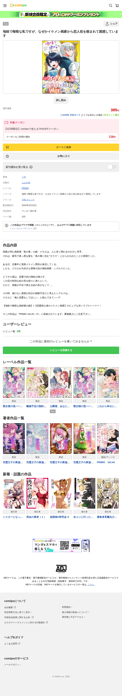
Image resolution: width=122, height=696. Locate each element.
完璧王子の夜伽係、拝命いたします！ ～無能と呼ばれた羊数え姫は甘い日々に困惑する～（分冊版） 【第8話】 (83, 462)
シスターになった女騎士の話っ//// (13, 517)
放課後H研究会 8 (59, 517)
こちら (91, 584)
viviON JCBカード (72, 115)
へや (24, 177)
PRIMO (25, 188)
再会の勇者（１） (36, 517)
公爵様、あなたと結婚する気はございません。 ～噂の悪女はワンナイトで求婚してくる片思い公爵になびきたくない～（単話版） (60, 406)
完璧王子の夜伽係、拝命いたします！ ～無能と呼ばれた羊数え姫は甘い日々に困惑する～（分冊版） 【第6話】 (36, 462)
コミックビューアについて (23, 228)
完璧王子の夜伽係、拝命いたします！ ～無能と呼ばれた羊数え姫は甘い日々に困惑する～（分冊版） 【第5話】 (13, 462)
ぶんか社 (26, 182)
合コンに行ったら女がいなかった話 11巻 (83, 517)
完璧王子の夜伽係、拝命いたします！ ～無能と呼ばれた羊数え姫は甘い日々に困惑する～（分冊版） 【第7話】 (60, 462)
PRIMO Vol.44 (106, 462)
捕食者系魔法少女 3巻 (107, 517)
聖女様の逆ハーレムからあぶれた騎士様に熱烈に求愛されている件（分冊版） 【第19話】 (13, 406)
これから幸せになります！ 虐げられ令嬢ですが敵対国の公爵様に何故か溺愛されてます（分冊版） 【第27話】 (107, 406)
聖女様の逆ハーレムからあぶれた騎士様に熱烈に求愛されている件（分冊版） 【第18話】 (83, 406)
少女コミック (28, 199)
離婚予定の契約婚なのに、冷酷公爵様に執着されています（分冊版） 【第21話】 (36, 406)
